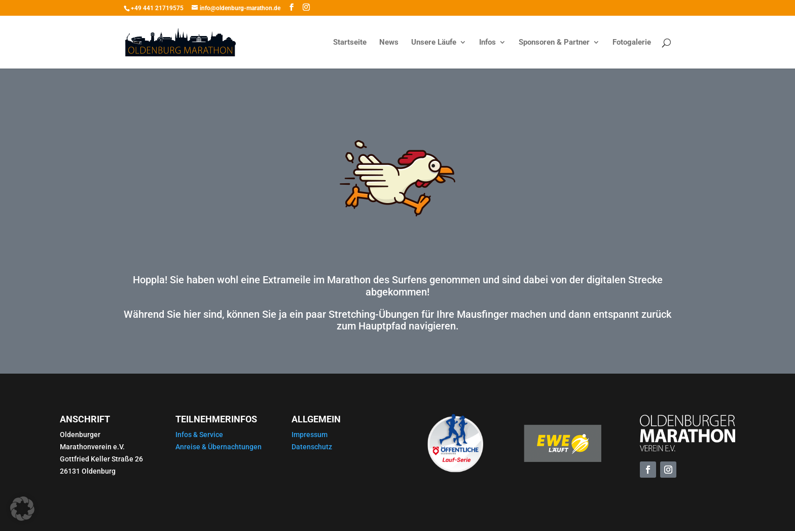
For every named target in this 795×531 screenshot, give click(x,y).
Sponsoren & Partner (554, 43)
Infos (487, 43)
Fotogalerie (631, 43)
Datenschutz (312, 447)
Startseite (350, 43)
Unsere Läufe (433, 43)
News (389, 43)
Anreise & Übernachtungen (218, 447)
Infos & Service (199, 434)
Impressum (310, 434)
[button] (22, 508)
